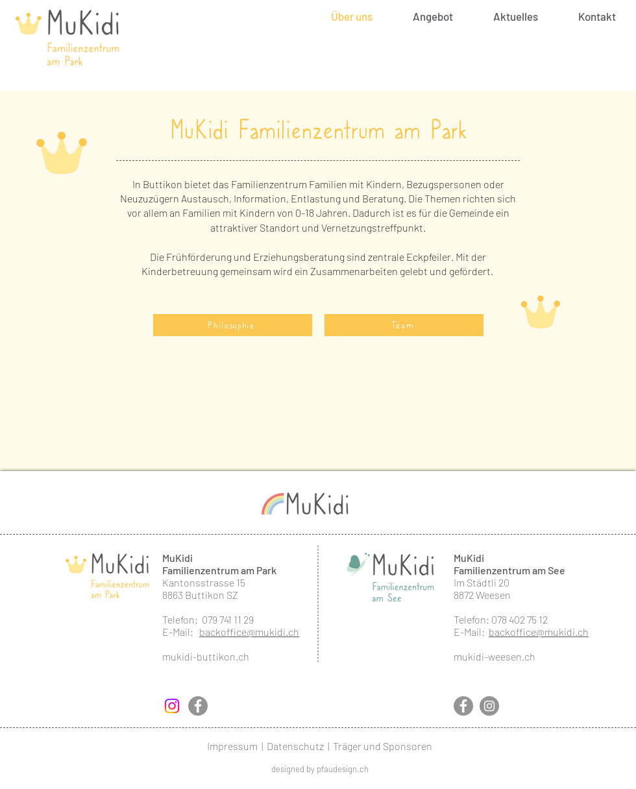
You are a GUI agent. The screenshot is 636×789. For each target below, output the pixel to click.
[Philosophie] (232, 325)
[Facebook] (198, 706)
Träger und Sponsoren (382, 746)
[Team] (403, 325)
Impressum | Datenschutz (265, 746)
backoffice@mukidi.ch (249, 631)
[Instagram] (172, 706)
